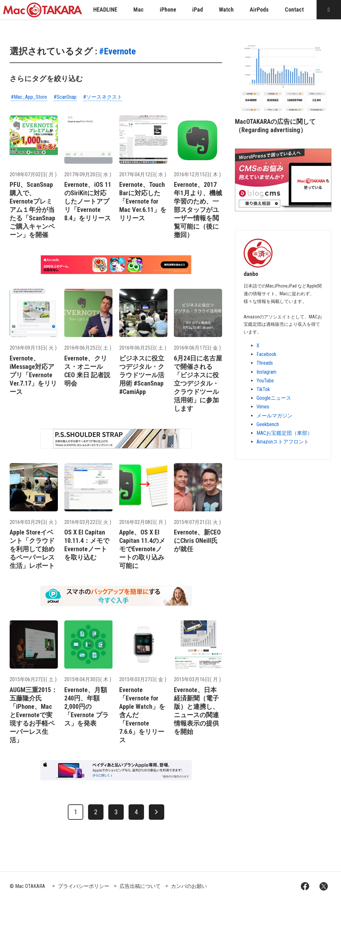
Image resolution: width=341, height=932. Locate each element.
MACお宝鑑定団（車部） (284, 433)
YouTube (265, 381)
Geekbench (267, 424)
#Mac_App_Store (29, 97)
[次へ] (156, 812)
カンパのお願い (189, 886)
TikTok (263, 389)
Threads (264, 363)
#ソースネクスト (102, 97)
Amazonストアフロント (282, 442)
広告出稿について (140, 886)
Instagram (266, 372)
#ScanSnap (65, 97)
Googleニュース (273, 398)
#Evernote (117, 51)
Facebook (266, 354)
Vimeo (262, 407)
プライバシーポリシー (83, 886)
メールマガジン (274, 416)
